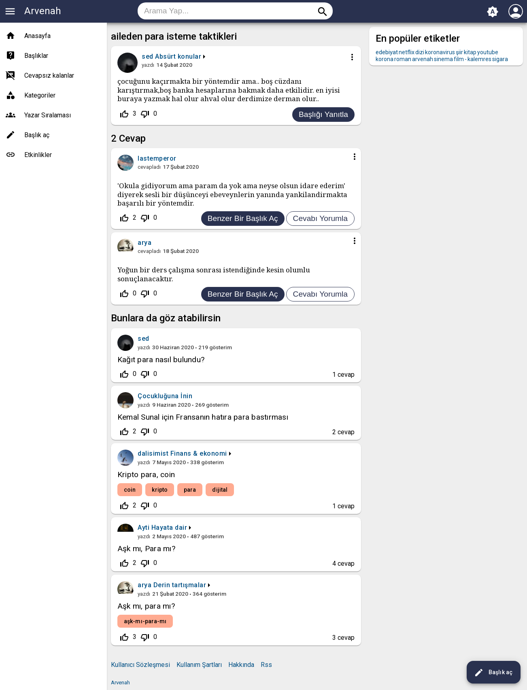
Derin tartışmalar (179, 585)
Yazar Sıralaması (47, 115)
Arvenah (42, 11)
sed (143, 338)
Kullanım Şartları (199, 665)
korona (384, 59)
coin (130, 489)
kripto (160, 489)
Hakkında (241, 665)
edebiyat (387, 52)
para (190, 489)
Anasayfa (37, 36)
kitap (470, 52)
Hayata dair (169, 527)
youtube (487, 52)
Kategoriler (39, 95)
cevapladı (149, 166)
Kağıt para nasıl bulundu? (160, 359)
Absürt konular (178, 56)
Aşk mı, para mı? (146, 606)
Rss (266, 665)
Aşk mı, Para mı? (146, 548)
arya (144, 585)
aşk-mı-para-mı (145, 621)
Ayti (143, 527)
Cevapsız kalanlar (49, 75)
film (459, 59)
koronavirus (440, 52)
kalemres (479, 59)
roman (402, 59)
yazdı (148, 65)
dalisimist (153, 453)
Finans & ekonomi (198, 453)
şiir (459, 52)
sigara (500, 59)
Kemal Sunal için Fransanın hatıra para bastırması (202, 417)
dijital (219, 489)
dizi (419, 52)
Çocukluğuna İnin (165, 396)
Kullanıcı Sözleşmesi (140, 665)
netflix (406, 52)
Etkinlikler (38, 155)
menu (10, 11)
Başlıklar (36, 55)
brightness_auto (493, 12)
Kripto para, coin (146, 474)
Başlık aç (493, 672)
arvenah (422, 59)
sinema (443, 59)
